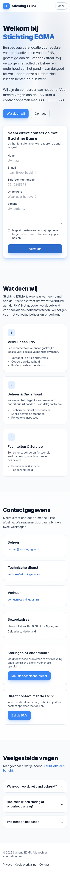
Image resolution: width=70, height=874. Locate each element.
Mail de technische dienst (29, 676)
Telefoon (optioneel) (21, 179)
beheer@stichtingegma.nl (23, 549)
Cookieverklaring (25, 864)
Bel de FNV (19, 715)
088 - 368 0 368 (51, 100)
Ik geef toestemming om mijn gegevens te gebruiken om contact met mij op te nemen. (36, 234)
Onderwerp (15, 191)
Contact (40, 113)
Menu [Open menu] (61, 6)
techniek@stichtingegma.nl (24, 574)
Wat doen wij (16, 113)
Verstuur (35, 249)
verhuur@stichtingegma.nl (23, 599)
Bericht (12, 203)
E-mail (12, 167)
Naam (11, 155)
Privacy (7, 864)
